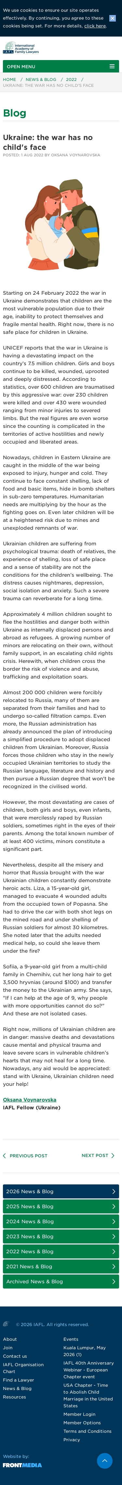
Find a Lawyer (18, 1380)
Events (70, 1339)
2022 (71, 79)
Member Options (82, 1422)
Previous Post (28, 1155)
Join (7, 1347)
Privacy (71, 1439)
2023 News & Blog (30, 1237)
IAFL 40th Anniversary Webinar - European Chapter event (88, 1370)
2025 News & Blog (30, 1207)
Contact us (15, 1356)
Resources (14, 1397)
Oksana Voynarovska (29, 1100)
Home (9, 79)
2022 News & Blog (30, 1252)
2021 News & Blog (29, 1267)
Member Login (79, 1414)
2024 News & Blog (30, 1222)
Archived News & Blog (34, 1282)
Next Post (95, 1155)
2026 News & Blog (30, 1192)
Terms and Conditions (87, 1431)
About (10, 1339)
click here (95, 25)
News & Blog (41, 79)
